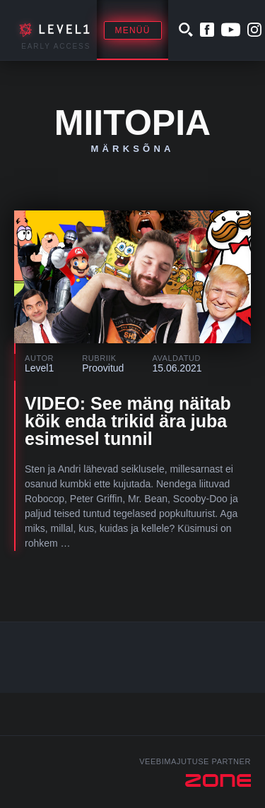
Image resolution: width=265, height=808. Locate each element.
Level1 (39, 368)
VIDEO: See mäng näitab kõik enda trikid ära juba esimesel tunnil (128, 420)
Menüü (133, 30)
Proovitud (103, 368)
